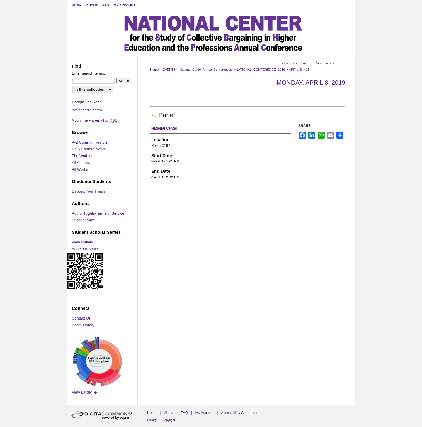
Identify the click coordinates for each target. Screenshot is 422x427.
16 (307, 69)
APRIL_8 (296, 69)
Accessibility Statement (239, 413)
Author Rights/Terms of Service (98, 213)
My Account (204, 413)
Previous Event (295, 63)
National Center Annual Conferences (206, 69)
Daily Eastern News (88, 149)
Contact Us (81, 318)
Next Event (324, 63)
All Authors (81, 162)
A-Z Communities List (90, 142)
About (168, 413)
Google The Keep (87, 102)
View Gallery (82, 242)
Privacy (152, 420)
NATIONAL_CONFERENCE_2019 (261, 69)
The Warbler (82, 156)
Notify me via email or (94, 120)
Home (154, 69)
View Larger (85, 392)
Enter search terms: (88, 73)
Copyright (168, 420)
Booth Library (83, 325)
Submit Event (83, 220)
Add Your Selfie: (85, 249)
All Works (80, 169)
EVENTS (169, 69)
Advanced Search (87, 110)
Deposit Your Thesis (89, 191)
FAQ (184, 413)
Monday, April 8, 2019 (311, 82)
